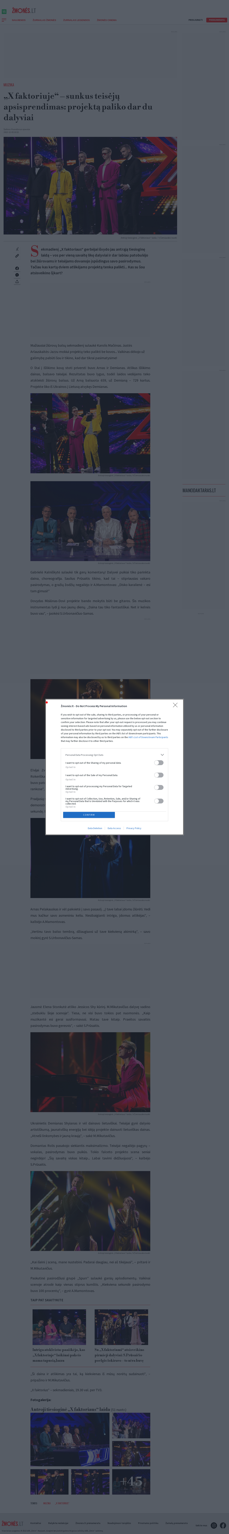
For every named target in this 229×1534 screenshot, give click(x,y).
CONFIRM (90, 814)
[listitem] (114, 754)
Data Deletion (95, 829)
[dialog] (114, 767)
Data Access (114, 829)
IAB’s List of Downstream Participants (148, 736)
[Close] (176, 705)
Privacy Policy (133, 829)
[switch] (159, 762)
